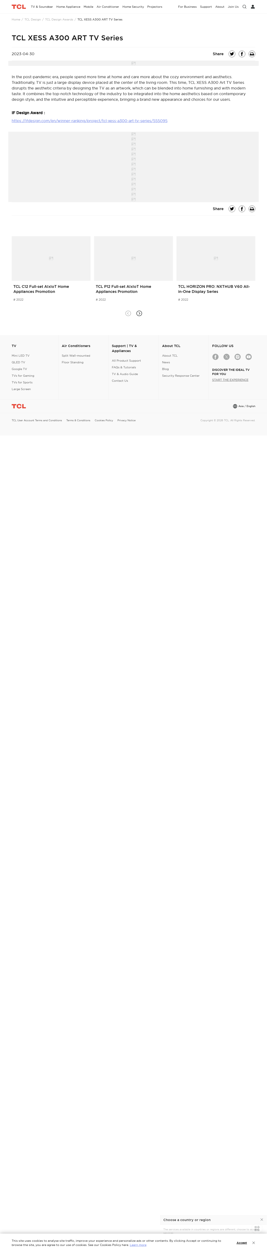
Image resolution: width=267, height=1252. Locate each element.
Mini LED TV (21, 355)
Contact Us (120, 381)
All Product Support (126, 360)
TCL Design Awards (59, 19)
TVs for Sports (22, 382)
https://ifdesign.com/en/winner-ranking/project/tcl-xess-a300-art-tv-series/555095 (90, 120)
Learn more (138, 1245)
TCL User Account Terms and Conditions (37, 420)
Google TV (19, 369)
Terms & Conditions (78, 420)
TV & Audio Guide (125, 374)
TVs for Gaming (23, 376)
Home (16, 19)
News (166, 362)
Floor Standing (72, 362)
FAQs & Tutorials (124, 367)
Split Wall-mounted (76, 355)
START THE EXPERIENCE (230, 380)
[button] (139, 313)
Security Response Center (181, 376)
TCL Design (32, 19)
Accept (242, 1243)
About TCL (170, 355)
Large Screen (21, 389)
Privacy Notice (126, 420)
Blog (165, 369)
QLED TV (18, 362)
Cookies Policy (104, 420)
